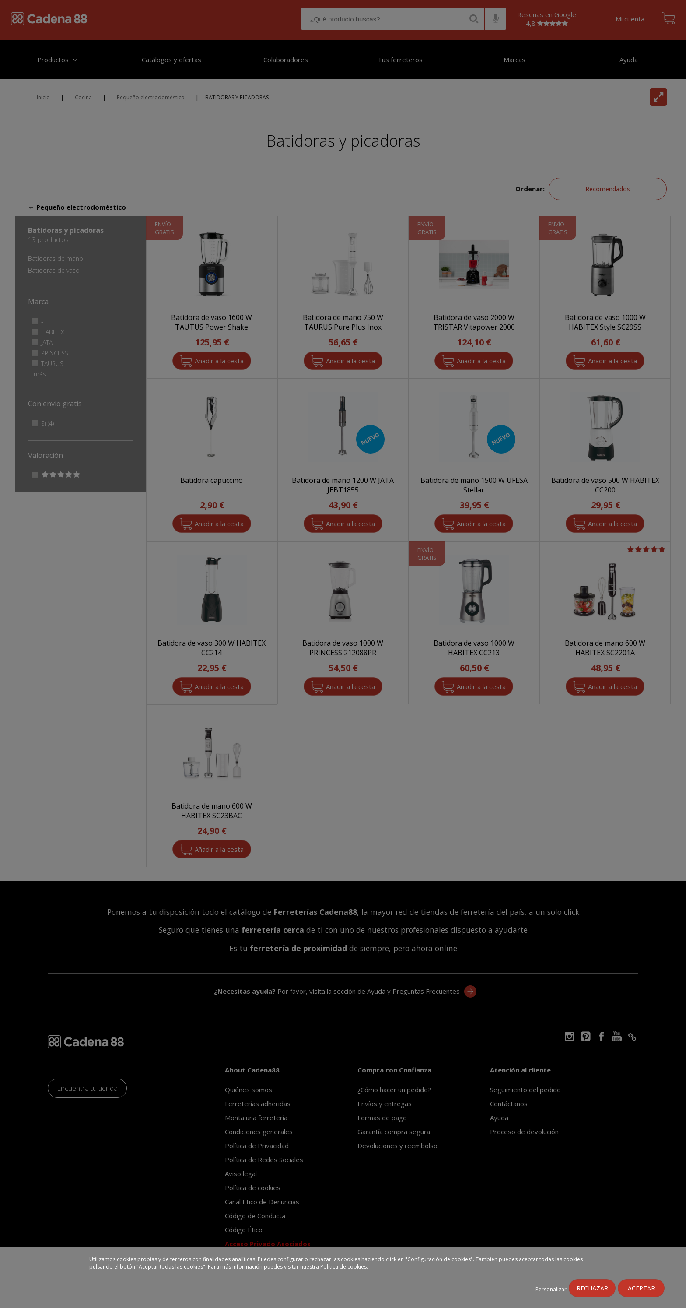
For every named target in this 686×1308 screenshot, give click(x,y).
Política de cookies (343, 1266)
